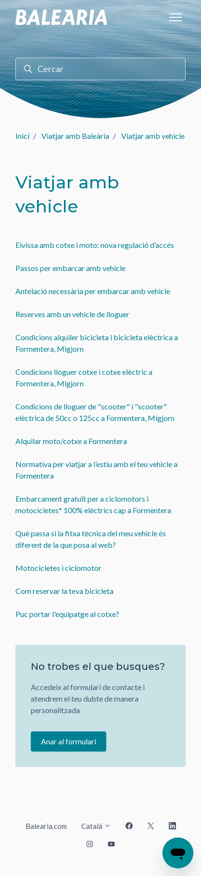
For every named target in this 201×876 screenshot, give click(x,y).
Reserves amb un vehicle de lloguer (72, 314)
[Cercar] (100, 69)
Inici (22, 135)
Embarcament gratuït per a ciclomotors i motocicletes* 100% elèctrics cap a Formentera (93, 504)
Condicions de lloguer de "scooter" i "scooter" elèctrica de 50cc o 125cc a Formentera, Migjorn (95, 412)
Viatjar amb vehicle (153, 135)
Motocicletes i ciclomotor (58, 567)
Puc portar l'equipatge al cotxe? (67, 613)
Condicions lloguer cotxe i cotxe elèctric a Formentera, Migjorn (83, 377)
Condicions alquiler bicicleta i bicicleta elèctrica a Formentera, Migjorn (96, 343)
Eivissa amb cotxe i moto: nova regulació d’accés (94, 244)
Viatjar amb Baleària (75, 135)
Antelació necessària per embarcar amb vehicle (92, 291)
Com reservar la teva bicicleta (64, 590)
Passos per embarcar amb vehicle (70, 267)
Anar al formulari (68, 741)
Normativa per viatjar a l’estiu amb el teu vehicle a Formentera (96, 469)
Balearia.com (46, 826)
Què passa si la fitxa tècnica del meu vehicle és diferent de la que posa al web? (90, 539)
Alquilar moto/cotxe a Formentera (71, 440)
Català (96, 826)
